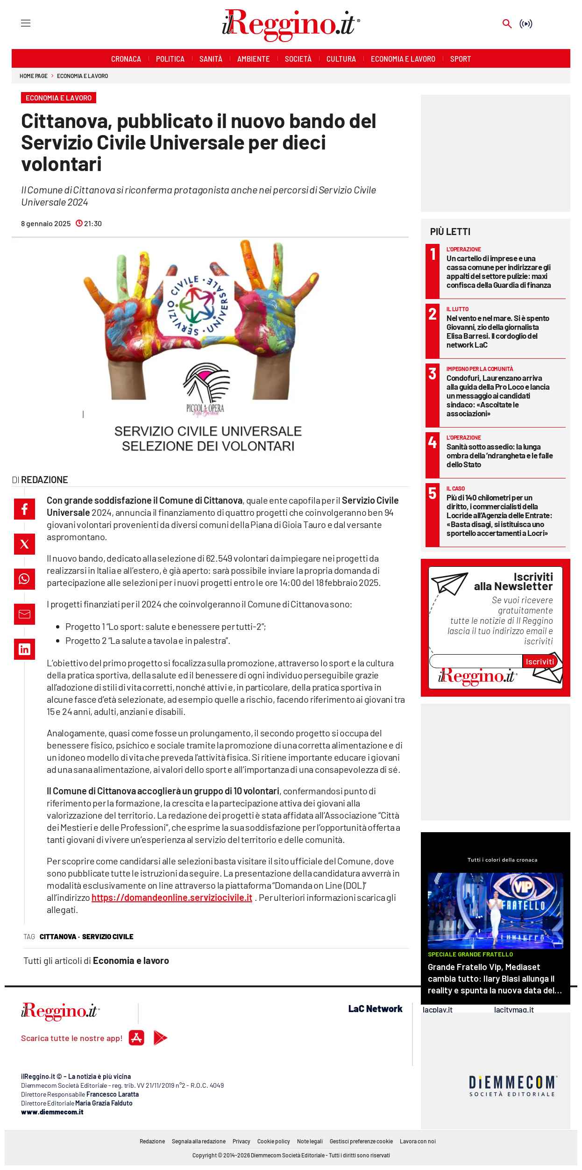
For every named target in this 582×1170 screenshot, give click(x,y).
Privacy (241, 1141)
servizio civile (108, 936)
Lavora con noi (418, 1141)
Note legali (310, 1141)
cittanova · (60, 936)
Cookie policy (273, 1141)
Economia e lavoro (82, 75)
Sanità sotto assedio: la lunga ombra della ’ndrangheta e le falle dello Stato (500, 455)
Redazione (152, 1141)
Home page (34, 75)
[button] (24, 509)
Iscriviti (540, 661)
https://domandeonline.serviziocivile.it (172, 897)
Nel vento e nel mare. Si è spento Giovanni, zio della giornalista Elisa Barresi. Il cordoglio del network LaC (498, 331)
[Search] (507, 24)
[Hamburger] (17, 22)
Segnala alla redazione (199, 1141)
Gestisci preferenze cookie (361, 1141)
